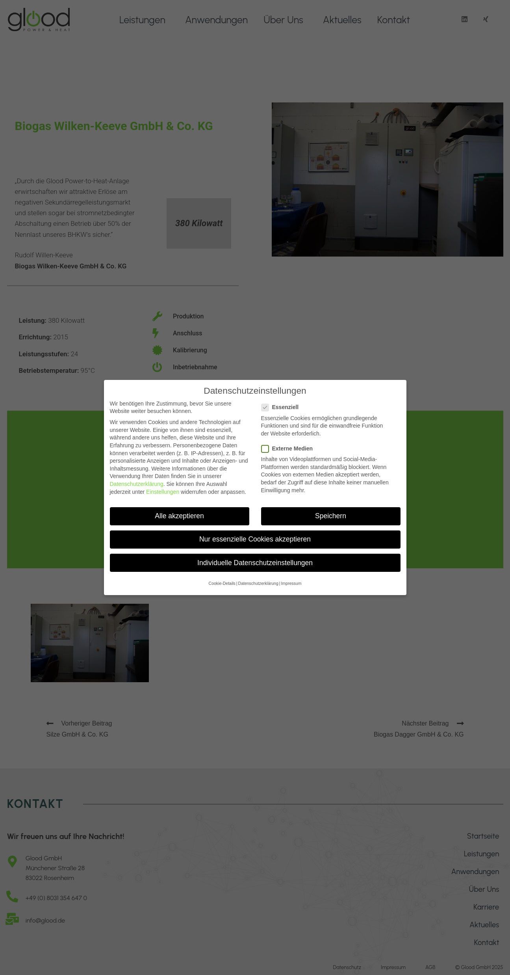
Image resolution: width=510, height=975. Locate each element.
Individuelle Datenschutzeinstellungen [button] (255, 560)
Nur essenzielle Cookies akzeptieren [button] (255, 536)
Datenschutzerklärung (136, 481)
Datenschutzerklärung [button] (258, 580)
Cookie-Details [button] (222, 580)
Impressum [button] (291, 580)
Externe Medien (290, 446)
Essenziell (283, 404)
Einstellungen (162, 489)
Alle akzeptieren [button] (179, 513)
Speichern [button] (330, 513)
